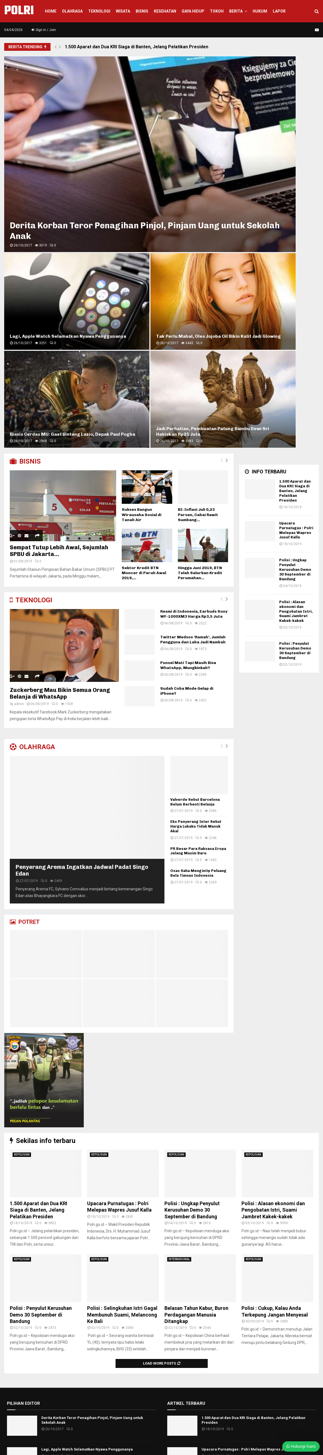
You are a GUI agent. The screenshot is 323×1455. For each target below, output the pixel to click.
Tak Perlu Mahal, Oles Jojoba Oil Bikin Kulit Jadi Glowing (278, 92)
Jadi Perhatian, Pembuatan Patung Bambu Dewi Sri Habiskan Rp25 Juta (276, 142)
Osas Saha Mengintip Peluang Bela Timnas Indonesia (198, 587)
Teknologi (99, 11)
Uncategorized (181, 1357)
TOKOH (217, 11)
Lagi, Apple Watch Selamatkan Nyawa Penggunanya (188, 89)
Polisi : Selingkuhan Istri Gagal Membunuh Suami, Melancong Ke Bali (122, 1028)
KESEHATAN (165, 11)
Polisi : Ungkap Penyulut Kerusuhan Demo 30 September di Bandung (295, 283)
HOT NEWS (177, 1252)
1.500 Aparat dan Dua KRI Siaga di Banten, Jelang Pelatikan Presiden (136, 46)
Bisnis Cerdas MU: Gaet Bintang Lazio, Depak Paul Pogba (196, 142)
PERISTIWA (177, 1325)
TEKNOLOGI (31, 314)
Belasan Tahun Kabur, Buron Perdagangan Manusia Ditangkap (196, 1028)
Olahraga (72, 11)
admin (19, 418)
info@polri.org (117, 1425)
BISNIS (25, 175)
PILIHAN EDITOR (23, 1117)
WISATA (123, 11)
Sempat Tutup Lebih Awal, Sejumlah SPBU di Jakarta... (59, 264)
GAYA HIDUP (193, 11)
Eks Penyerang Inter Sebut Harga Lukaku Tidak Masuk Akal (195, 540)
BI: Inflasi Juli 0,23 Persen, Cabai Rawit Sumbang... (198, 228)
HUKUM (260, 11)
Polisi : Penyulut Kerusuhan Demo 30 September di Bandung (295, 364)
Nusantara (176, 1309)
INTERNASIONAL (179, 973)
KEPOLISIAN (22, 868)
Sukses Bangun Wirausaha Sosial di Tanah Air (141, 228)
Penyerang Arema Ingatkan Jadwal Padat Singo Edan (91, 1235)
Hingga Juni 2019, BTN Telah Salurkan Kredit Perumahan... (200, 286)
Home (50, 11)
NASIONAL (176, 1300)
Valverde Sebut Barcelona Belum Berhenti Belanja (195, 515)
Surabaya (176, 1333)
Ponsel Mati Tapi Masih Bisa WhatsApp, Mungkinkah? (188, 379)
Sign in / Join (44, 30)
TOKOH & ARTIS (181, 1349)
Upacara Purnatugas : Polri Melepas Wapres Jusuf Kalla (296, 244)
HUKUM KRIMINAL (183, 1260)
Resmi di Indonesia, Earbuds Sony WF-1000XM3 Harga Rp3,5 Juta (194, 328)
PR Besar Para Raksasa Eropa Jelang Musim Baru (198, 564)
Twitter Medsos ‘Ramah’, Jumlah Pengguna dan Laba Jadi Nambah (193, 353)
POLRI (19, 11)
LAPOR (279, 11)
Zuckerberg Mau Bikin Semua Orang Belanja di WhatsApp (60, 407)
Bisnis (142, 11)
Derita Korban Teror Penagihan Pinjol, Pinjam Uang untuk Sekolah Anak (79, 134)
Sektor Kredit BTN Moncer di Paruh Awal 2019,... (144, 286)
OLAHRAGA (32, 461)
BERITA (236, 11)
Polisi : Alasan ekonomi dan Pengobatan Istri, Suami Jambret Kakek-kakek (296, 325)
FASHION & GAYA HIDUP (188, 1243)
